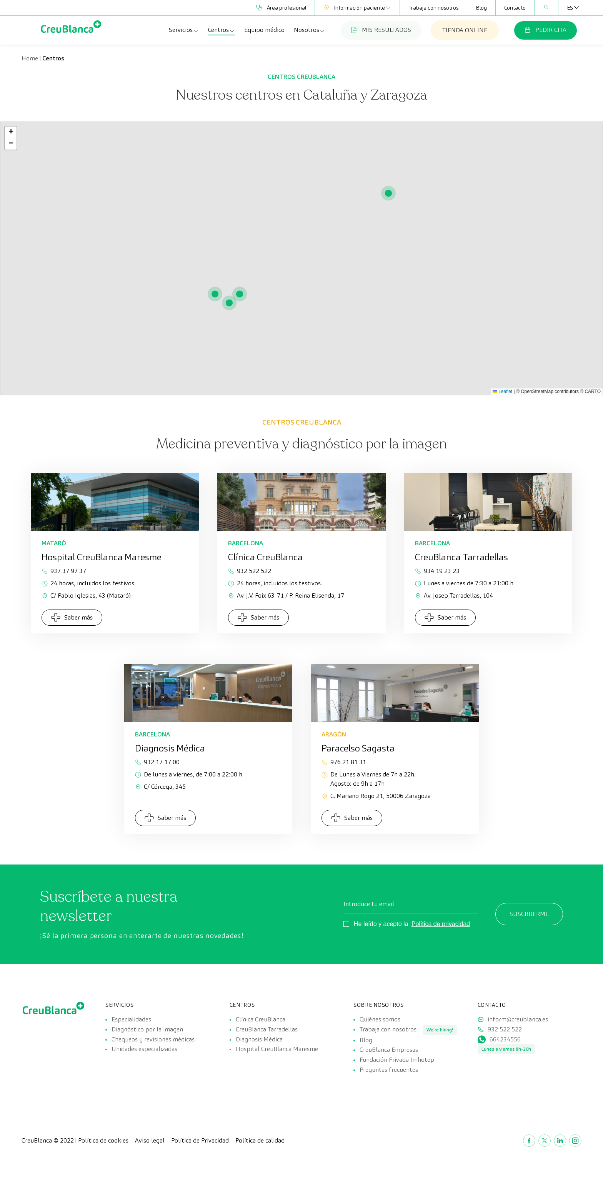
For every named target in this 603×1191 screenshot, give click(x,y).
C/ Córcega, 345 (160, 787)
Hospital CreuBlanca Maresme (277, 1065)
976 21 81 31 (343, 762)
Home (30, 58)
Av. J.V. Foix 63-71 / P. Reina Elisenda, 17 (286, 595)
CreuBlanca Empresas (389, 1066)
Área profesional (281, 7)
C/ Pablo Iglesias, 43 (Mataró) (86, 595)
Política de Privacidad (200, 1168)
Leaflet (502, 391)
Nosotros (309, 30)
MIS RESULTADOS (381, 30)
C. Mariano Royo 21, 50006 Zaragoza (376, 796)
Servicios (184, 30)
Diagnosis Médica (259, 1050)
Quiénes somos (380, 1019)
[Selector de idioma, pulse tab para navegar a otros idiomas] (569, 7)
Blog (481, 7)
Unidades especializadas (144, 1065)
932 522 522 (249, 571)
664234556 (505, 1050)
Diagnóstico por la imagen (147, 1035)
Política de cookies (103, 1168)
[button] (388, 193)
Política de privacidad (440, 924)
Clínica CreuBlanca (260, 1019)
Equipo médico (264, 30)
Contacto (515, 7)
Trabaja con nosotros (433, 7)
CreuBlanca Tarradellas (267, 1035)
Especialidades (131, 1019)
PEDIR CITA (545, 30)
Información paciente (357, 7)
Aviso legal (150, 1168)
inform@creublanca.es (518, 1019)
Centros (221, 30)
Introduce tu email (368, 904)
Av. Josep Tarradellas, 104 (454, 595)
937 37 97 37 (64, 571)
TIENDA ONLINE (464, 30)
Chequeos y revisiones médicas (153, 1050)
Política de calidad (260, 1168)
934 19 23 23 (437, 571)
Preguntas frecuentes (389, 1097)
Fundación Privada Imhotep (397, 1082)
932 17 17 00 (157, 762)
